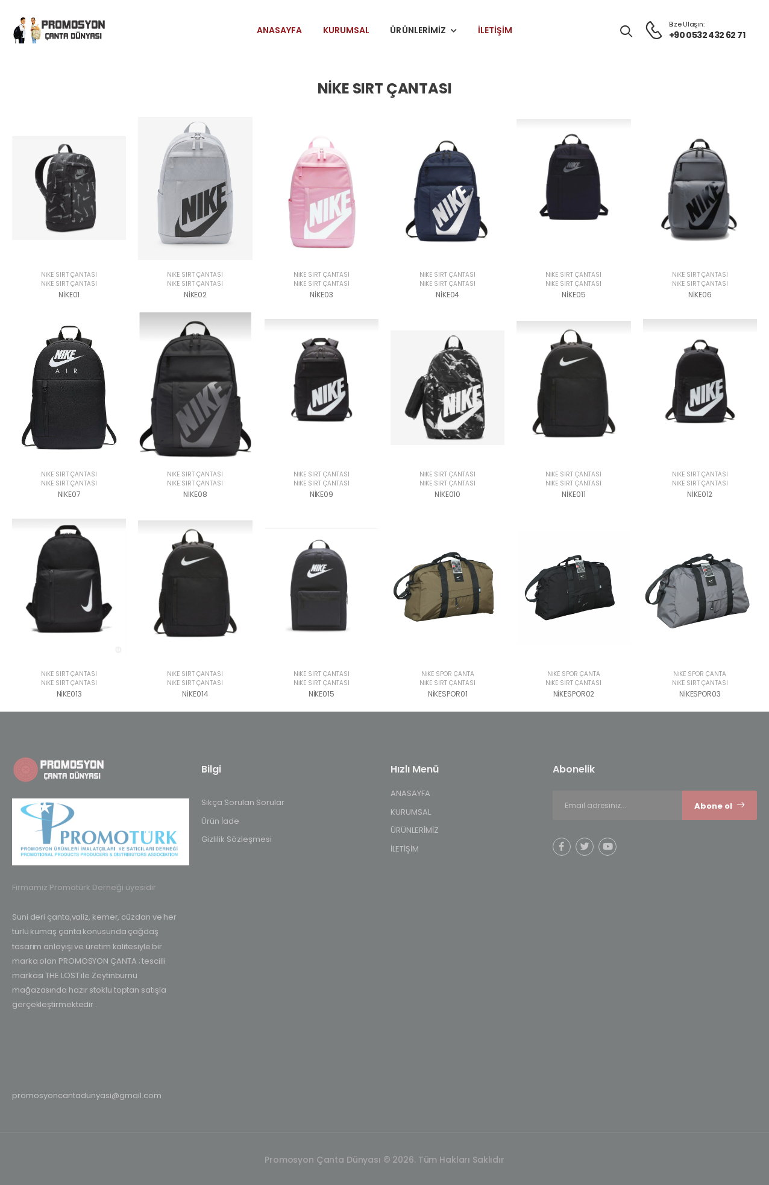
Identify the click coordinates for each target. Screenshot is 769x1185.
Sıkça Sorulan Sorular (242, 802)
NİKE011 (573, 494)
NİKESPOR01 (448, 694)
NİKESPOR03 (700, 694)
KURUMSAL (346, 30)
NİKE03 (321, 294)
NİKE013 (69, 694)
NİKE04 (447, 294)
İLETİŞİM (495, 30)
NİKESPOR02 (574, 694)
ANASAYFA (280, 30)
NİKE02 (195, 294)
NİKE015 (321, 694)
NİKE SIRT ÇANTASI (69, 274)
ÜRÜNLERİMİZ (418, 30)
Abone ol (719, 806)
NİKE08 (195, 494)
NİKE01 (69, 294)
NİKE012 (699, 494)
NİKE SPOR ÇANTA (447, 673)
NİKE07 (69, 494)
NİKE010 (447, 494)
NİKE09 (321, 494)
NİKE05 (573, 294)
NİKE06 (700, 294)
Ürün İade (220, 821)
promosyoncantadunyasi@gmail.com (87, 1095)
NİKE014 (195, 694)
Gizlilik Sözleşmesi (236, 839)
